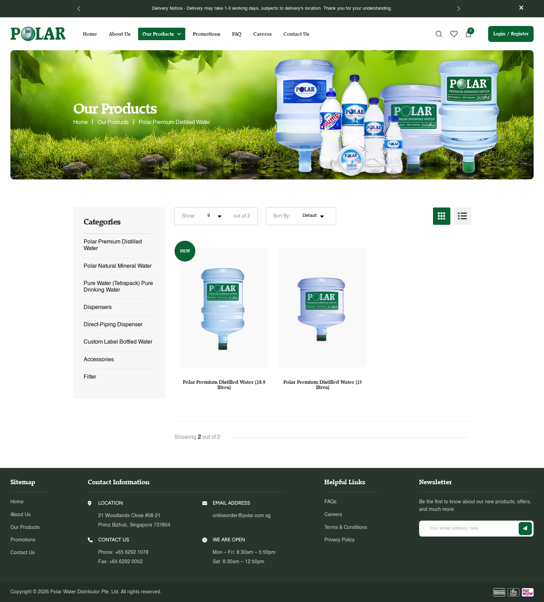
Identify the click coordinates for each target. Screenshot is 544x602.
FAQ (236, 34)
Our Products (158, 34)
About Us (119, 34)
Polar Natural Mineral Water (118, 266)
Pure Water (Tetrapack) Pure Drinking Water (118, 287)
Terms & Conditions (345, 527)
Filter (90, 377)
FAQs (330, 501)
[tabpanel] (272, 8)
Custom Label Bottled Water (118, 342)
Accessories (99, 360)
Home (90, 34)
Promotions (206, 34)
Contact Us (296, 34)
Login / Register (510, 34)
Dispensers (98, 307)
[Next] (458, 8)
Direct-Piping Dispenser (113, 325)
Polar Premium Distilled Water (113, 245)
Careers (262, 34)
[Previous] (79, 8)
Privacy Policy (339, 540)
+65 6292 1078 (131, 552)
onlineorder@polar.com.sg (242, 515)
